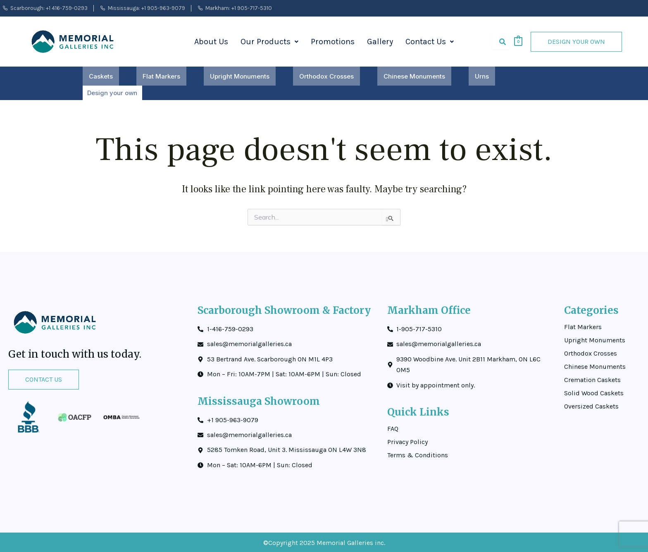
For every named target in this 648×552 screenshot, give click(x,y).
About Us (211, 41)
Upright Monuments (239, 76)
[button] (269, 41)
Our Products (269, 41)
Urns (482, 76)
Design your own (112, 92)
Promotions (333, 41)
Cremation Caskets (592, 378)
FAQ (392, 427)
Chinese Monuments (414, 76)
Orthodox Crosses (326, 76)
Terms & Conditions (417, 454)
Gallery (380, 41)
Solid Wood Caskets (594, 392)
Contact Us (429, 41)
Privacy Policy (407, 440)
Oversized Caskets (591, 405)
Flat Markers (161, 76)
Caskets (101, 76)
